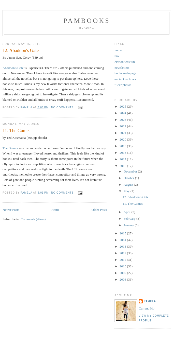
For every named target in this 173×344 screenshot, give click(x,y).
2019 (123, 146)
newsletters (121, 68)
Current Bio (146, 308)
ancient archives (125, 79)
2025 (123, 106)
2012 (123, 253)
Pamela (150, 301)
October (129, 178)
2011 (123, 260)
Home (55, 210)
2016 (123, 166)
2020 (123, 139)
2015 (123, 233)
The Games (10, 148)
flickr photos (122, 85)
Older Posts (99, 210)
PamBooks (86, 20)
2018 (123, 152)
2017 (123, 159)
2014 (123, 240)
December (131, 171)
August (129, 184)
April (128, 212)
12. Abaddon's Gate (21, 50)
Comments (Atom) (33, 219)
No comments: (63, 107)
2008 (123, 279)
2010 (123, 266)
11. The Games (17, 130)
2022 (123, 126)
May (127, 191)
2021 (123, 133)
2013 (123, 246)
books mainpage (125, 73)
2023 (123, 120)
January (129, 225)
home (118, 50)
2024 (123, 113)
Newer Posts (11, 210)
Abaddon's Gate (13, 68)
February (130, 218)
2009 (123, 273)
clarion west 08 (124, 62)
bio (116, 56)
